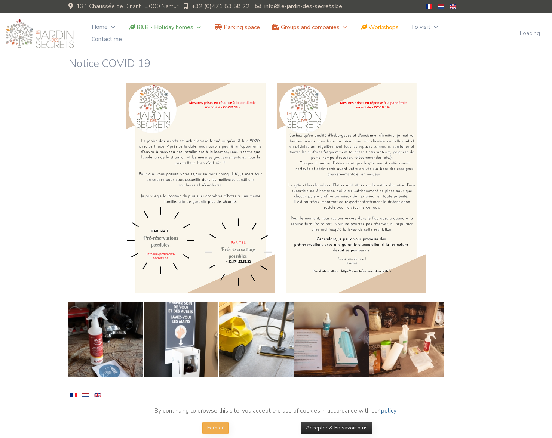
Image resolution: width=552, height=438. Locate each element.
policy (388, 411)
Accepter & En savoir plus (337, 427)
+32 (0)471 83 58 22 (220, 6)
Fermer (215, 427)
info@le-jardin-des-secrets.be (303, 6)
